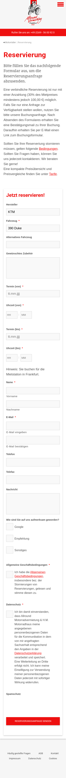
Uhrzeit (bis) (14, 348)
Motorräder (10, 42)
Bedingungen (48, 149)
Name (10, 382)
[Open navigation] (60, 4)
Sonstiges (20, 550)
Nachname (13, 409)
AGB (41, 753)
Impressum (14, 758)
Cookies (53, 758)
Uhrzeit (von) (15, 305)
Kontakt (55, 753)
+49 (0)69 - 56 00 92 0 (43, 32)
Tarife (53, 174)
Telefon (10, 454)
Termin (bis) (14, 329)
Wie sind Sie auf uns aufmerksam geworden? (32, 519)
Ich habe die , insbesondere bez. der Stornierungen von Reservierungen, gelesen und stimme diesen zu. (32, 582)
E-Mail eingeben (16, 432)
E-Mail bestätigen (17, 446)
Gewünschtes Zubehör (19, 253)
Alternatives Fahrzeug (19, 237)
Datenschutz (14, 604)
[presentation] (33, 705)
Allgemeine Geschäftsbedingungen (28, 564)
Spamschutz (13, 694)
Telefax (10, 471)
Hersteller (12, 204)
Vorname (11, 396)
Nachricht (12, 489)
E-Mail (11, 417)
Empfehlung (21, 538)
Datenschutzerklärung (27, 653)
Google (18, 526)
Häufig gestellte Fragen (18, 753)
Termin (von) (14, 286)
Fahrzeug (13, 220)
